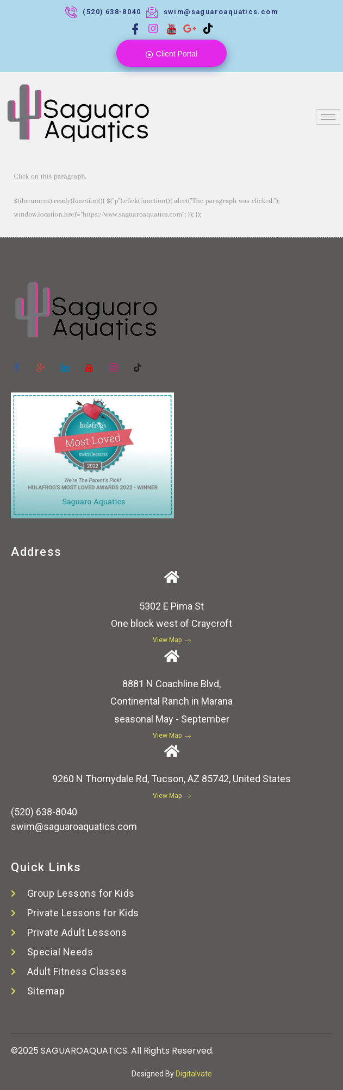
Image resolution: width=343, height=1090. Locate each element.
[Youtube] (172, 29)
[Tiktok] (208, 29)
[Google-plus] (41, 362)
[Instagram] (153, 29)
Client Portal (171, 53)
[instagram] (113, 362)
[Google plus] (190, 29)
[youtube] (89, 362)
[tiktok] (138, 362)
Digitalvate (194, 1073)
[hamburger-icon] (328, 117)
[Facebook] (135, 29)
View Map (172, 640)
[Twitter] (65, 362)
